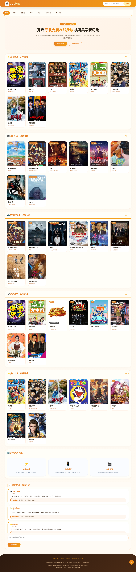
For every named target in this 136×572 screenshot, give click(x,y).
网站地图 (55, 559)
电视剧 (23, 13)
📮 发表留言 (14, 545)
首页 (6, 13)
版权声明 (74, 559)
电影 (14, 13)
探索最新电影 (60, 43)
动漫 (39, 13)
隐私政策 (80, 559)
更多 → (127, 56)
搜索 (127, 3)
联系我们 (68, 559)
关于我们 (58, 13)
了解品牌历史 (75, 43)
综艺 (31, 13)
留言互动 (48, 13)
